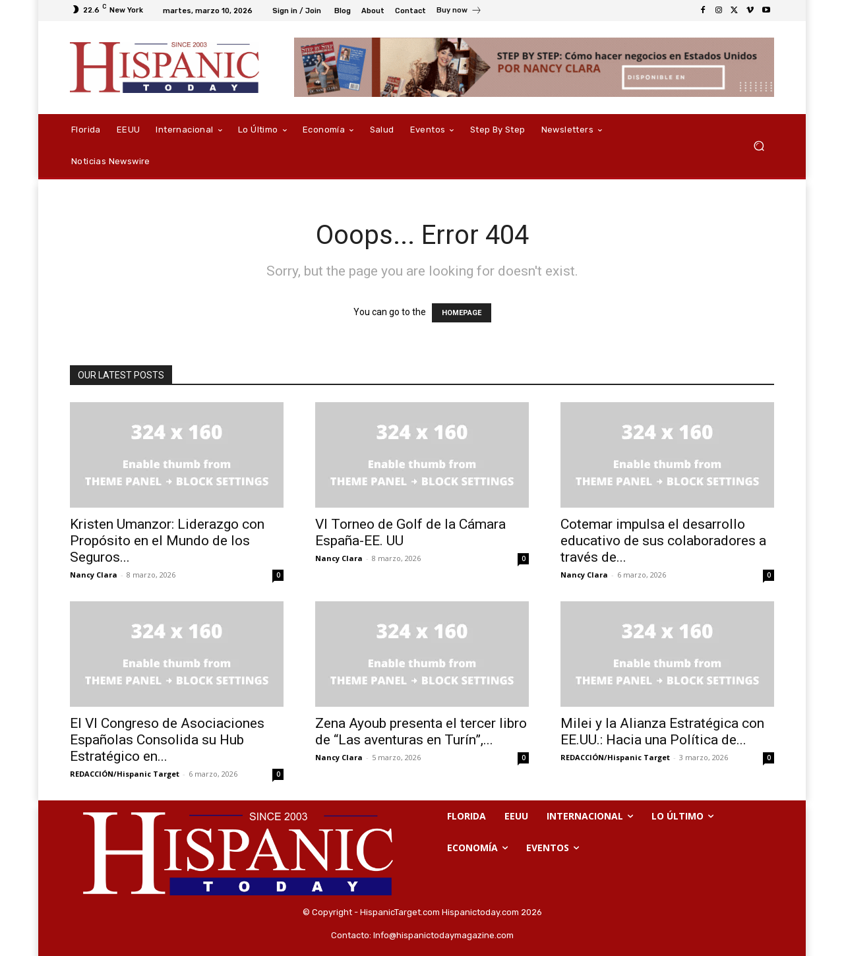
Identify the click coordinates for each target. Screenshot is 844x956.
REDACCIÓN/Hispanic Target (124, 774)
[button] (758, 146)
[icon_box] (459, 12)
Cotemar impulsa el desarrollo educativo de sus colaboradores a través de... (663, 540)
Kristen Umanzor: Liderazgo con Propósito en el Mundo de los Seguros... (167, 540)
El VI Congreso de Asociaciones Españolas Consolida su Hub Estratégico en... (167, 739)
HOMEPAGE (461, 313)
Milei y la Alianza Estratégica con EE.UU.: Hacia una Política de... (662, 731)
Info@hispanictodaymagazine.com (443, 935)
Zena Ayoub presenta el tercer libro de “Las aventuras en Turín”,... (421, 731)
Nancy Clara (93, 575)
